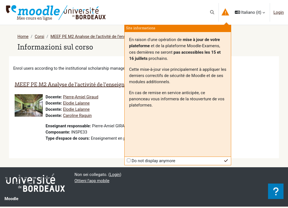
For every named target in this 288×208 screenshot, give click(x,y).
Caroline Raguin (78, 116)
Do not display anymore (154, 160)
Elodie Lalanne (76, 104)
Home (23, 36)
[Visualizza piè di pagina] (276, 191)
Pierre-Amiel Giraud (81, 97)
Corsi (40, 36)
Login (278, 12)
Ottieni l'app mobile (92, 182)
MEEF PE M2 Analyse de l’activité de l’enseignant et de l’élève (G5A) (113, 36)
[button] (212, 12)
